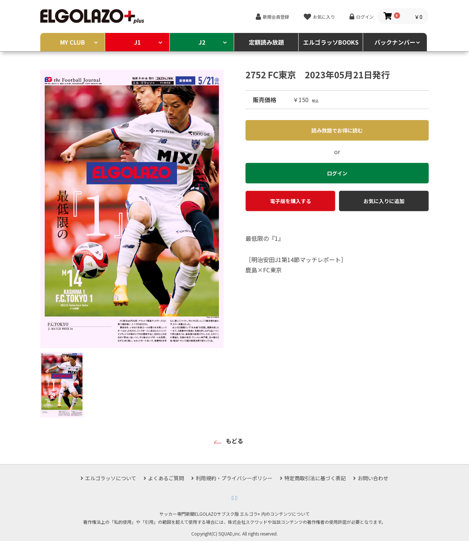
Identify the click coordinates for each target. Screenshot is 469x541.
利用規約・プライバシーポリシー (234, 478)
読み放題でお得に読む (337, 130)
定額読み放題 (266, 42)
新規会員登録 (276, 17)
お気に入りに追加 (384, 201)
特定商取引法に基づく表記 (315, 478)
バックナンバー (395, 42)
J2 (202, 42)
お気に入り (324, 17)
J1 (137, 42)
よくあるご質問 (166, 478)
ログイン (365, 17)
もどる (234, 440)
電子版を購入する (290, 201)
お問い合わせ (373, 478)
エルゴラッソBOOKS (331, 42)
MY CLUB (72, 42)
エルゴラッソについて (110, 478)
